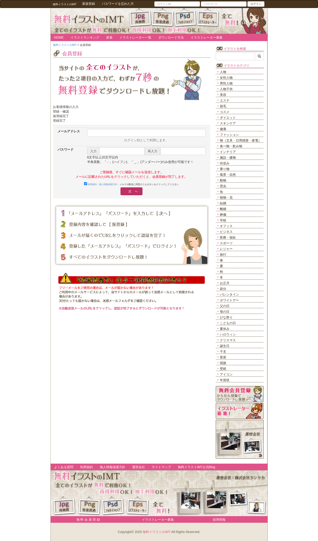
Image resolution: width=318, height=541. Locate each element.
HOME (59, 37)
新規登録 (88, 3)
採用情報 (219, 519)
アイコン (226, 374)
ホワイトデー (229, 300)
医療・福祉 (228, 237)
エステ (224, 100)
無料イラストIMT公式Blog (196, 467)
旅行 (223, 254)
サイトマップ (161, 467)
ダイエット (228, 117)
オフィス (226, 226)
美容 (223, 95)
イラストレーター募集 (207, 37)
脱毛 (223, 106)
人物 (223, 72)
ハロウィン (228, 334)
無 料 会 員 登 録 (86, 519)
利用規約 (92, 184)
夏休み (224, 329)
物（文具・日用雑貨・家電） (240, 140)
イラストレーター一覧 (135, 37)
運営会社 (138, 467)
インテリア (228, 152)
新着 (109, 37)
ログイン (255, 3)
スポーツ (226, 243)
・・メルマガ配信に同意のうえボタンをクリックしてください (131, 184)
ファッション (229, 135)
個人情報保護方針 (108, 184)
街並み (224, 163)
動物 (223, 180)
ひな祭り (226, 317)
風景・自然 (228, 174)
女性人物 (226, 77)
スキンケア (228, 123)
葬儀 (223, 214)
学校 (223, 220)
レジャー (226, 249)
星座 (223, 357)
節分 (223, 289)
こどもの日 (228, 323)
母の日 (224, 311)
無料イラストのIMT (157, 532)
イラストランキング (85, 37)
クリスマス (228, 340)
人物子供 (226, 89)
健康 (223, 129)
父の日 (224, 306)
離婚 (223, 209)
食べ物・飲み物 (231, 146)
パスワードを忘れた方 (118, 3)
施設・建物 (228, 157)
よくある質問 (63, 467)
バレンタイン (229, 294)
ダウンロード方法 (171, 37)
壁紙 (223, 368)
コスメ (224, 112)
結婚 (223, 203)
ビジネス (226, 232)
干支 (223, 351)
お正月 (224, 283)
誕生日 (224, 346)
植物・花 (226, 197)
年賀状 (224, 380)
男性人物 (226, 83)
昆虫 (223, 186)
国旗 (223, 363)
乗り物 (224, 169)
